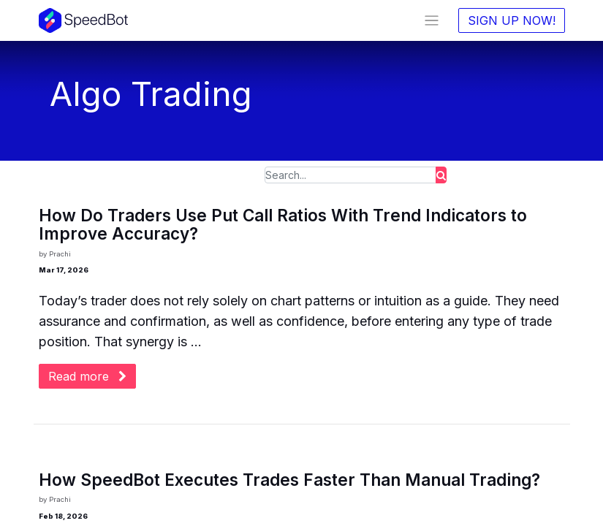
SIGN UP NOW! (511, 20)
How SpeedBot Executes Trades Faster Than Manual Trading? (289, 480)
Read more (87, 376)
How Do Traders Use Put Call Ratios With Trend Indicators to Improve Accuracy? (283, 225)
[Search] (441, 175)
